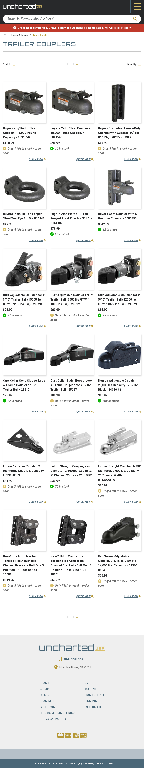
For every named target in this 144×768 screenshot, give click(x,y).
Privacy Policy (88, 764)
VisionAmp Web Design (70, 764)
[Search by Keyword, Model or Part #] (66, 19)
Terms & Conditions (104, 764)
